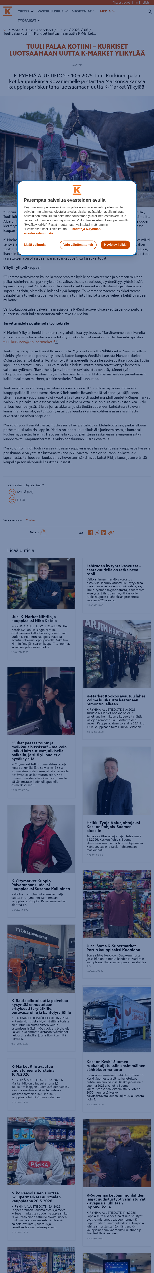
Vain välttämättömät (78, 245)
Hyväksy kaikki (115, 245)
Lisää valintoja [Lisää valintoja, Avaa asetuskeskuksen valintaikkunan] (35, 245)
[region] (77, 218)
